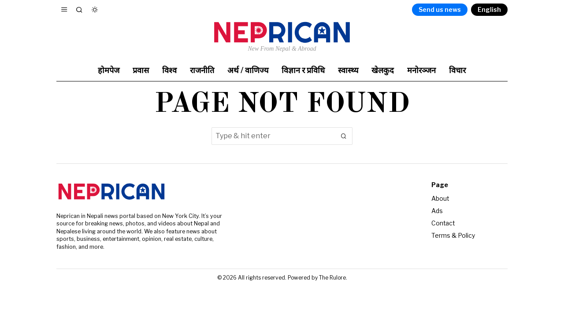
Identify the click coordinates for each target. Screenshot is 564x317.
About (440, 198)
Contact (443, 222)
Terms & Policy (453, 234)
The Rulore (332, 277)
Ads (437, 210)
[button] (343, 136)
